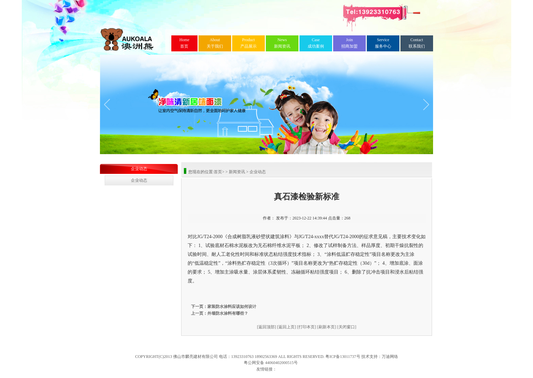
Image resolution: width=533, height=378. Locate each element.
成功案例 (316, 43)
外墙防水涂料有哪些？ (227, 313)
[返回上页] (286, 327)
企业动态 (139, 168)
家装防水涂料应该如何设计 (231, 306)
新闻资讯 (282, 43)
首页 (184, 43)
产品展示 (248, 43)
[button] (106, 104)
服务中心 (383, 43)
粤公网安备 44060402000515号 (271, 362)
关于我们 (215, 43)
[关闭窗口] (346, 327)
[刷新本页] (326, 327)
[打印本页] (306, 327)
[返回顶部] (266, 327)
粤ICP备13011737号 (342, 356)
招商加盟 (349, 43)
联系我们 (417, 43)
